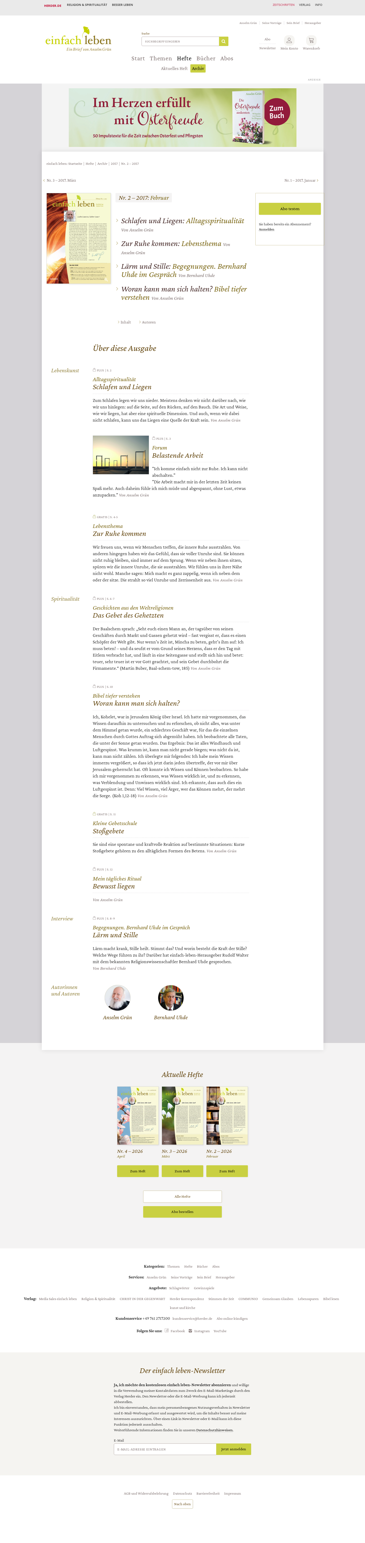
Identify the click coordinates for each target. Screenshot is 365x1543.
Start (138, 54)
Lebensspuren (308, 1301)
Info (317, 6)
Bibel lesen (331, 1301)
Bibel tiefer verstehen (184, 289)
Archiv (198, 64)
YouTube (220, 1333)
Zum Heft (138, 1173)
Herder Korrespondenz (187, 1301)
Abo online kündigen (232, 1321)
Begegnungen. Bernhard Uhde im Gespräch (183, 266)
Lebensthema (171, 239)
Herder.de (52, 6)
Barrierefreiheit (208, 1496)
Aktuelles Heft (174, 64)
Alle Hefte (182, 1199)
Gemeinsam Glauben (277, 1301)
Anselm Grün (248, 19)
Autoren (149, 318)
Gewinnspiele (204, 1290)
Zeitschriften (277, 6)
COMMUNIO (248, 1301)
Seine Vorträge (271, 19)
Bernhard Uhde (201, 271)
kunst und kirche (182, 1310)
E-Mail (119, 1443)
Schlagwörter (179, 1290)
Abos (227, 54)
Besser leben (126, 6)
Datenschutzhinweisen (214, 1432)
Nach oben (182, 1506)
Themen (161, 54)
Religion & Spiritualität (88, 6)
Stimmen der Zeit (221, 1301)
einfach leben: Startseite (64, 160)
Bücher (206, 54)
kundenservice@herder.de (192, 1321)
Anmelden (266, 225)
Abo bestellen (182, 1214)
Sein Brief (293, 19)
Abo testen (290, 204)
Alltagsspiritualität (182, 216)
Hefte (184, 54)
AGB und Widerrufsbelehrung (146, 1496)
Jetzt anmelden (233, 1451)
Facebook (178, 1333)
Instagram (202, 1333)
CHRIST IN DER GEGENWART (142, 1301)
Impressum (232, 1496)
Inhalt (126, 318)
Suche (146, 29)
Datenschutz (182, 1496)
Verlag (301, 6)
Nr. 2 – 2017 (130, 160)
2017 (114, 160)
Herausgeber (313, 19)
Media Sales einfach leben (58, 1301)
